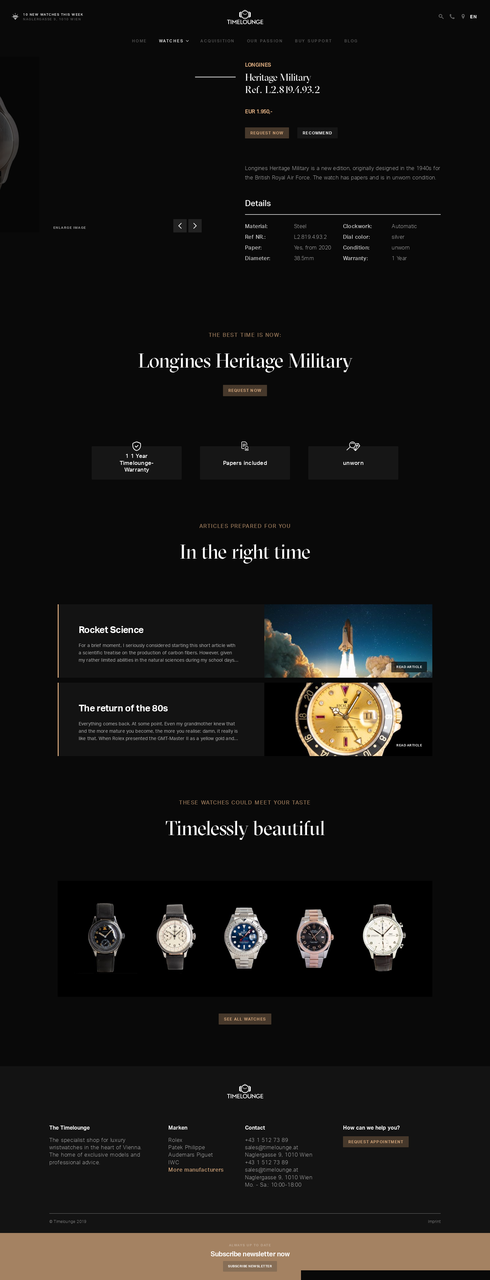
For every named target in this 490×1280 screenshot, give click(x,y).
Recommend (317, 132)
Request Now (267, 132)
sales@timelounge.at (271, 1147)
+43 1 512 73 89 (266, 1140)
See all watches (245, 1019)
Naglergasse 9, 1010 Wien (279, 1154)
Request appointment (376, 1141)
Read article (409, 667)
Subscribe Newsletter (250, 1266)
